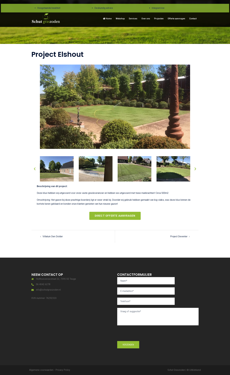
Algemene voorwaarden (41, 370)
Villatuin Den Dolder (53, 236)
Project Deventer (178, 236)
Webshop (120, 18)
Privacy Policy (62, 370)
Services (133, 18)
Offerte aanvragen (176, 18)
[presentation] (139, 335)
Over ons (145, 18)
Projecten (159, 18)
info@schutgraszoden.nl (48, 289)
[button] (35, 169)
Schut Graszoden (176, 370)
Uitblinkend (195, 370)
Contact (193, 18)
